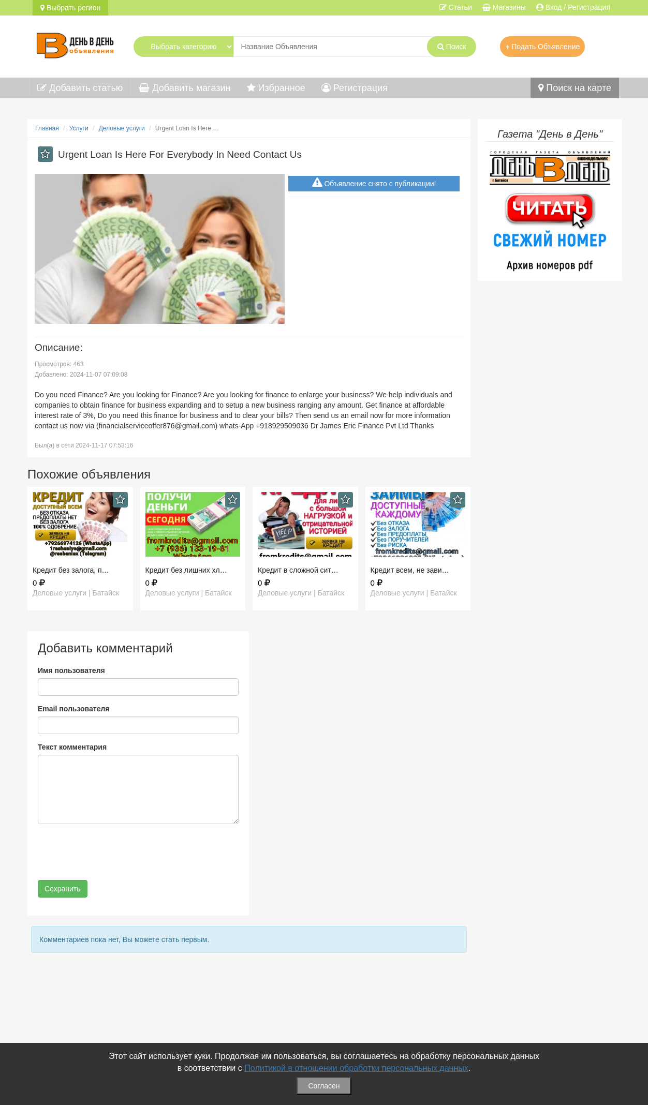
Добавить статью (80, 88)
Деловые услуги (122, 128)
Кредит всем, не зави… (410, 570)
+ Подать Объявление (542, 46)
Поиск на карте (574, 88)
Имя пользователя (71, 670)
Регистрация (354, 88)
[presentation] (116, 852)
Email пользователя (73, 709)
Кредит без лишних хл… (186, 570)
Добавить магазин (184, 88)
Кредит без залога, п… (71, 570)
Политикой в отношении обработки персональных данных (356, 1068)
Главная (47, 128)
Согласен (324, 1086)
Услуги (79, 128)
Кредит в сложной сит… (298, 570)
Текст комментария (72, 747)
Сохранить (63, 889)
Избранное (276, 88)
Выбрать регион (70, 8)
